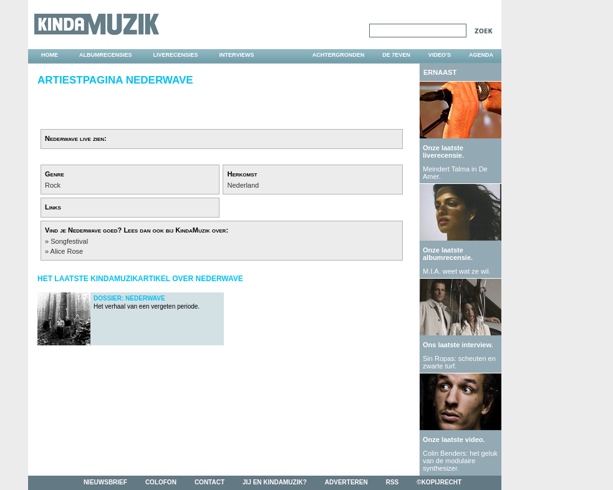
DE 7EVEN (396, 55)
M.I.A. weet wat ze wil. (457, 271)
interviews (237, 55)
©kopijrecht (439, 482)
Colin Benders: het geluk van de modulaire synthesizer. (460, 460)
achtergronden (338, 55)
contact (209, 482)
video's (439, 55)
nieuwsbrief (105, 482)
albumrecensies (105, 55)
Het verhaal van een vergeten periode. (147, 302)
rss (392, 482)
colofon (160, 482)
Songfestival (69, 241)
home (49, 55)
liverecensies (175, 55)
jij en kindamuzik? (275, 482)
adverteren (346, 482)
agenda (481, 55)
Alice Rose (67, 251)
